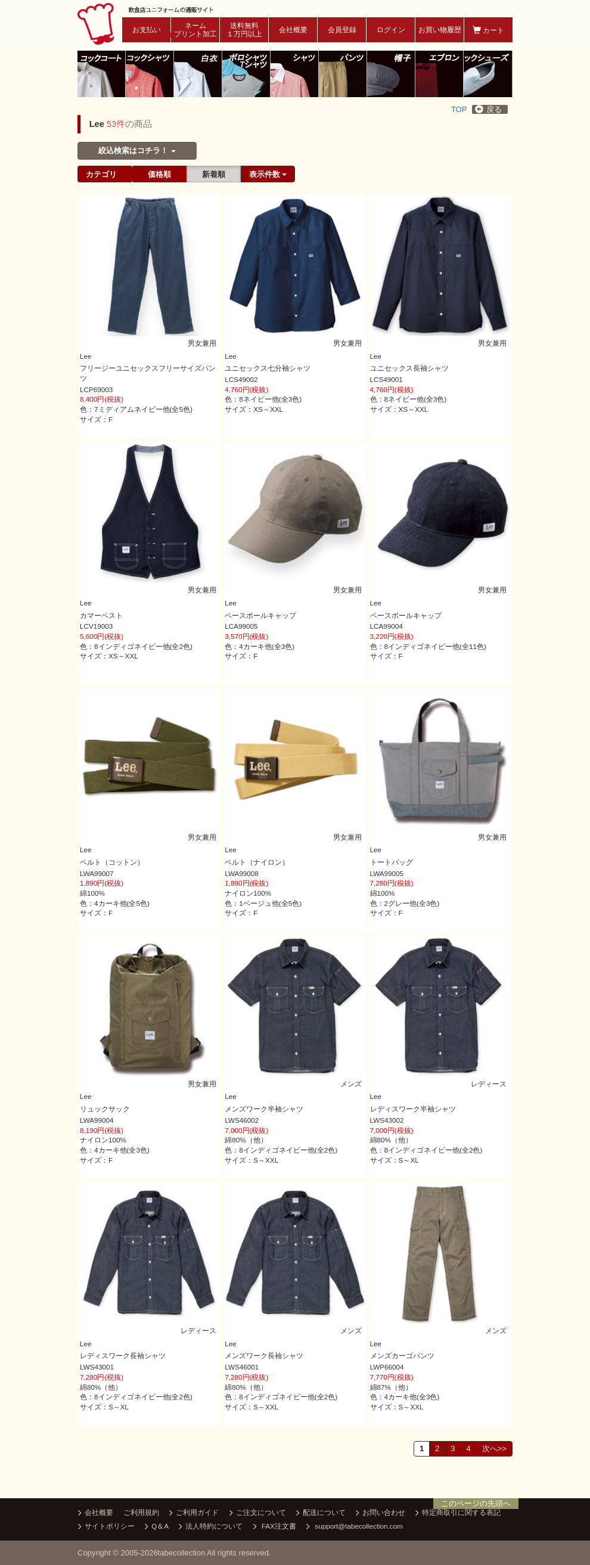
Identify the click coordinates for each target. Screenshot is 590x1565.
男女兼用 (201, 342)
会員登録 (342, 30)
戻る (488, 109)
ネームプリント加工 (195, 29)
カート (488, 30)
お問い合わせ (380, 1513)
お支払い (146, 30)
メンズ (350, 1083)
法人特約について (211, 1527)
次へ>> (494, 1448)
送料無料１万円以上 (244, 29)
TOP (459, 109)
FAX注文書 (274, 1527)
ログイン (391, 30)
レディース (488, 1083)
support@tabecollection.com (354, 1527)
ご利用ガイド (194, 1513)
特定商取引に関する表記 (458, 1513)
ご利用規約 (141, 1512)
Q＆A (157, 1527)
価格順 (159, 174)
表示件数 (268, 174)
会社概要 (293, 30)
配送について (321, 1513)
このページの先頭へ (476, 1503)
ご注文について (257, 1513)
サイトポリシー (106, 1527)
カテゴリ (101, 174)
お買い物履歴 (439, 30)
